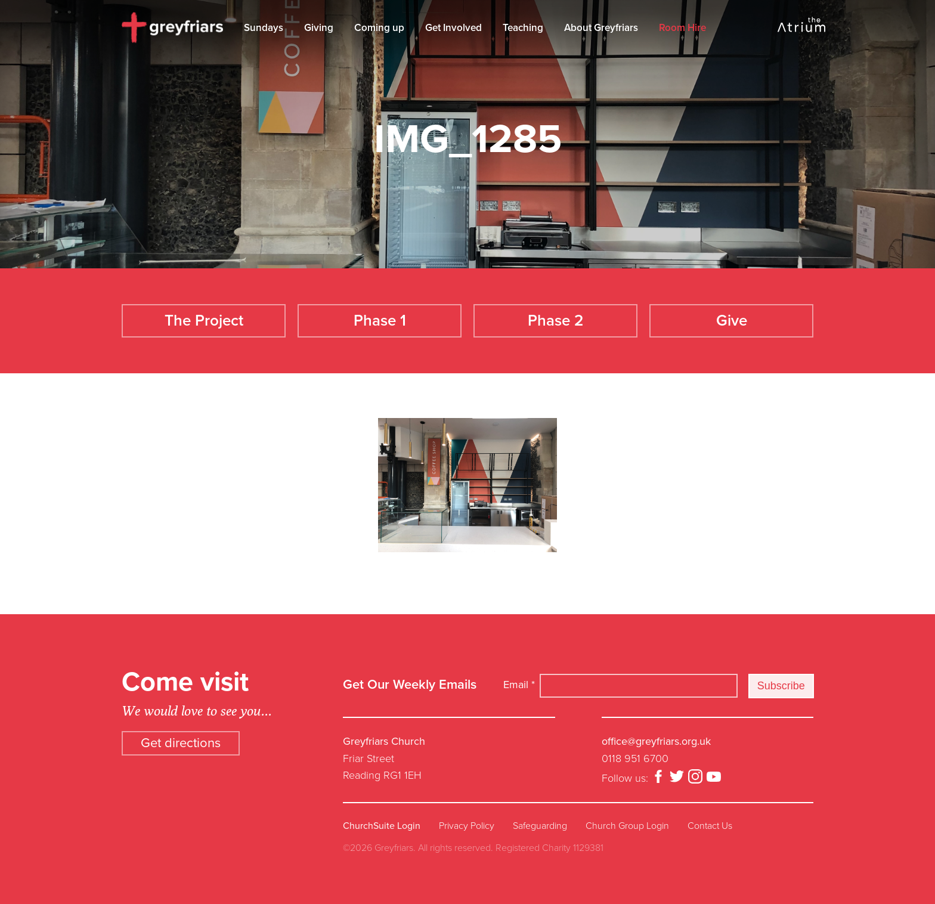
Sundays (263, 27)
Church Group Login (627, 826)
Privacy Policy (466, 826)
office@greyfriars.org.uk (656, 741)
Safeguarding (540, 826)
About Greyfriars (601, 27)
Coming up (379, 27)
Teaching (523, 27)
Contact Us (710, 826)
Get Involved (453, 27)
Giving (318, 27)
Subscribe (781, 686)
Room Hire (682, 27)
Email (519, 684)
